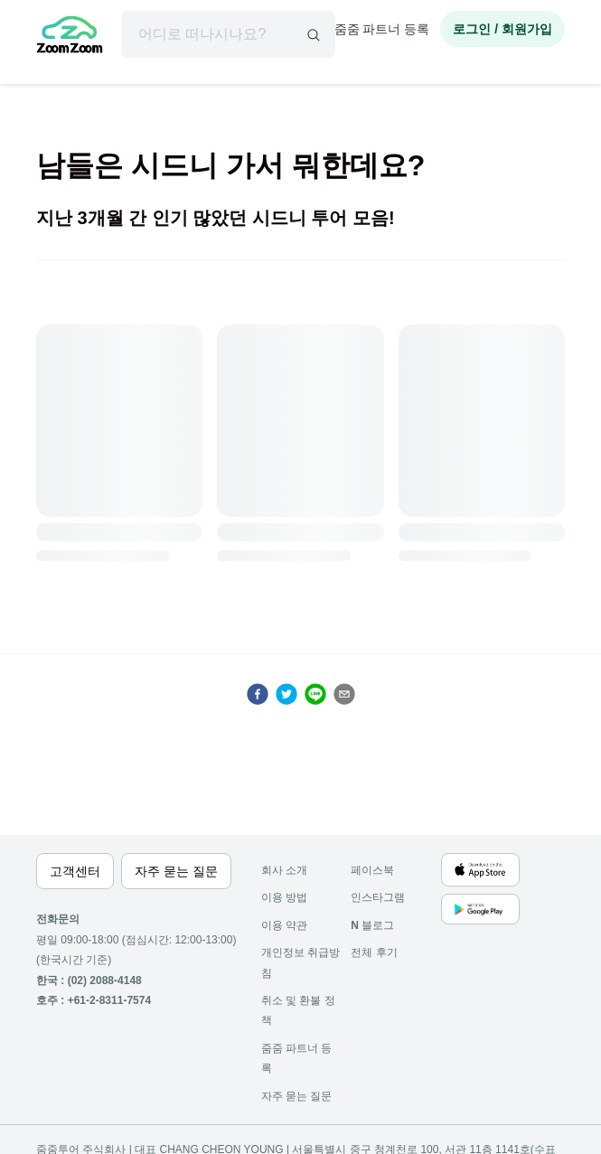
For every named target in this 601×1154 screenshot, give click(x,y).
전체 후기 (374, 952)
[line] (315, 694)
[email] (344, 694)
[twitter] (286, 694)
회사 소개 (284, 870)
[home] (69, 37)
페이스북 (372, 870)
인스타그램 (378, 897)
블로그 (372, 925)
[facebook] (257, 694)
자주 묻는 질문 (297, 1096)
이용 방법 (284, 897)
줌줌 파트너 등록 (382, 29)
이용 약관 (284, 925)
